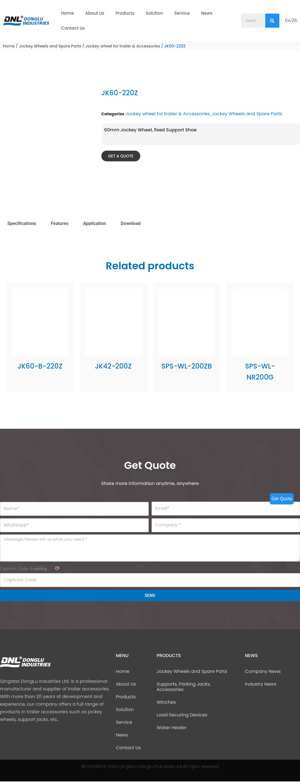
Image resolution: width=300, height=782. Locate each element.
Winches (166, 702)
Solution (154, 13)
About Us (94, 13)
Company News (263, 672)
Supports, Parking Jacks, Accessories (184, 687)
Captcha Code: (30, 569)
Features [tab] (60, 223)
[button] (120, 156)
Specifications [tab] (21, 223)
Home (67, 13)
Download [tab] (131, 223)
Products (125, 13)
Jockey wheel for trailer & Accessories (122, 46)
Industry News (260, 684)
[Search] (272, 21)
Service (182, 13)
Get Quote (281, 498)
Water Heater (172, 728)
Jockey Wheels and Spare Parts (50, 46)
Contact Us (73, 28)
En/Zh (291, 20)
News (206, 13)
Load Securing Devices (182, 715)
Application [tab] (94, 223)
